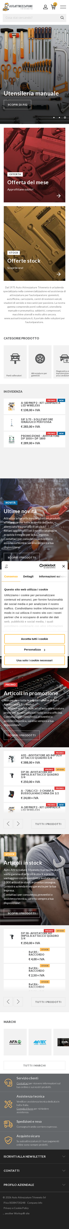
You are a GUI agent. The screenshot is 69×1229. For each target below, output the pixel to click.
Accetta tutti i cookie (34, 638)
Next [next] (18, 823)
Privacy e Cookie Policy (16, 1208)
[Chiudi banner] (63, 566)
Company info (34, 1202)
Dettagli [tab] (28, 576)
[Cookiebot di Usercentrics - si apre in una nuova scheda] (41, 566)
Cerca (62, 17)
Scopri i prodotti (22, 557)
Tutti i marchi (34, 1065)
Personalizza (34, 649)
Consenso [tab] (11, 576)
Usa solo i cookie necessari (35, 660)
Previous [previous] (8, 823)
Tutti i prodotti (48, 824)
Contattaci (22, 1083)
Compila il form (25, 1108)
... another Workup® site (16, 1213)
